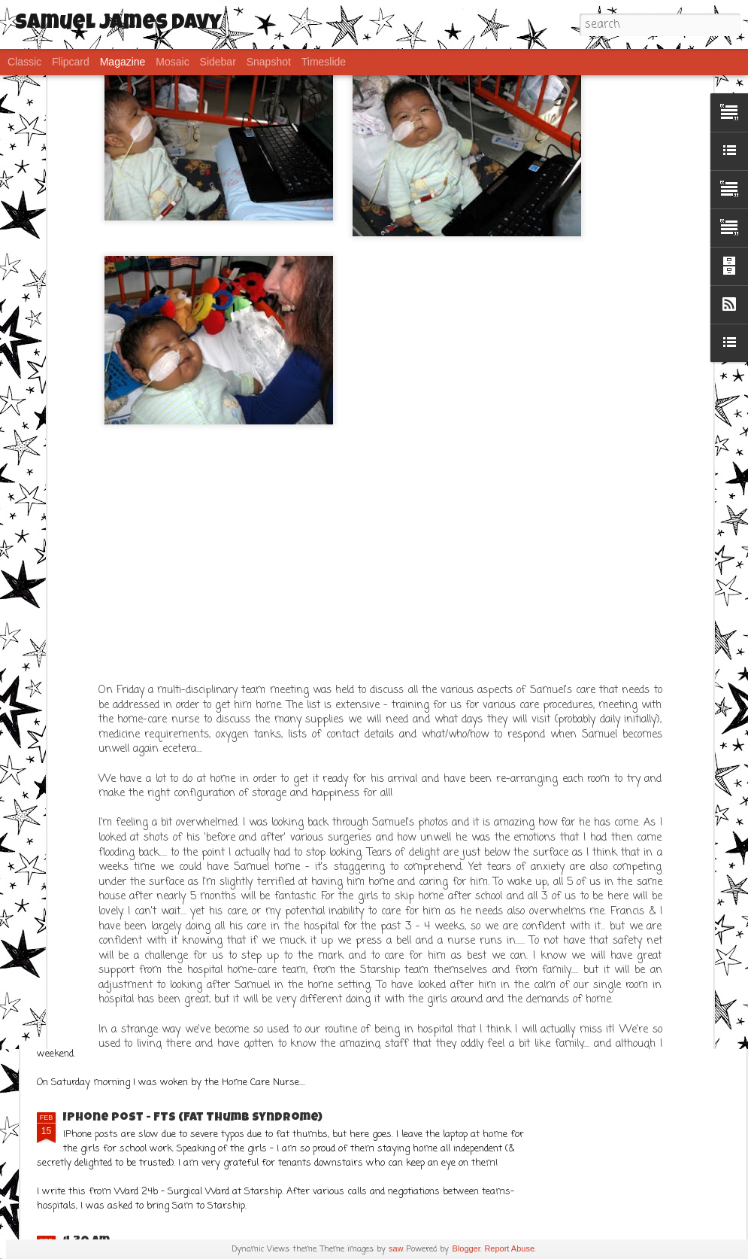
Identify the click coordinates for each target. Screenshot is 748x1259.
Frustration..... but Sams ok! (155, 981)
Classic (24, 62)
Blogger (466, 1248)
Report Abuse (509, 1248)
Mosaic (172, 62)
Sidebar (218, 62)
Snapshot (269, 62)
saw (396, 1248)
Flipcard (70, 62)
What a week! (274, 807)
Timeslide (323, 62)
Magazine (123, 62)
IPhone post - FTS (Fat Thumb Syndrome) (193, 1118)
